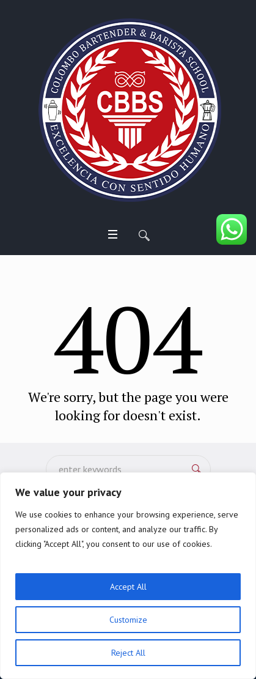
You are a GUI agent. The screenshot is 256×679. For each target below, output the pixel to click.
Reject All (128, 652)
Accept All (128, 586)
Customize (128, 619)
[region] (128, 575)
